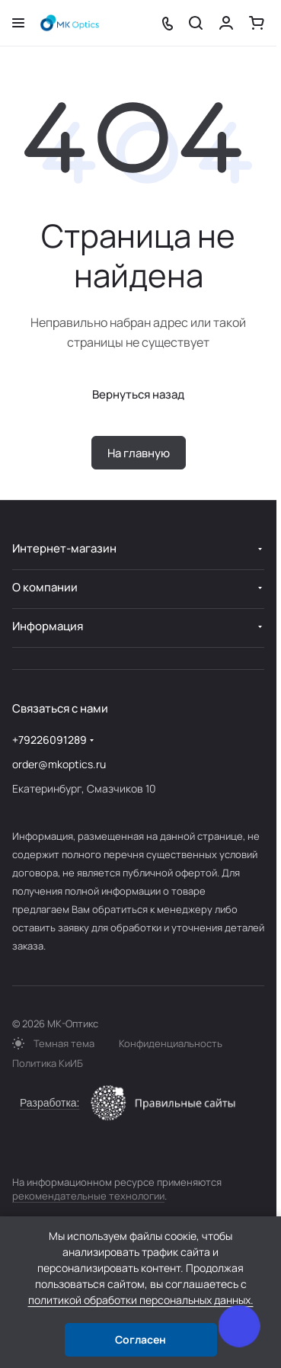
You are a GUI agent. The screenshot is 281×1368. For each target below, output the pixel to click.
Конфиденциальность (170, 1043)
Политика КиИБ (47, 1063)
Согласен (140, 1339)
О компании (45, 587)
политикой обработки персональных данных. (141, 1300)
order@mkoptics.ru (59, 764)
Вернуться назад (138, 394)
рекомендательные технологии (88, 1196)
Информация (47, 626)
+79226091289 (49, 739)
